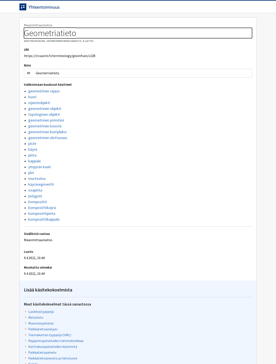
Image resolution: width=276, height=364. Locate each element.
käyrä (32, 168)
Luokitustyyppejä (188, 68)
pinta (32, 174)
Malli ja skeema (187, 224)
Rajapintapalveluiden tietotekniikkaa (203, 97)
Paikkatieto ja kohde (191, 132)
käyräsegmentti (41, 203)
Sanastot (26, 32)
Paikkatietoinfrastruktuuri (195, 213)
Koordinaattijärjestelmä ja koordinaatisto (207, 219)
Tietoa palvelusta (82, 21)
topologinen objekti (44, 133)
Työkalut (50, 21)
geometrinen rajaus (44, 110)
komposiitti (37, 221)
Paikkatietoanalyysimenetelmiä (199, 144)
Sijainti (181, 201)
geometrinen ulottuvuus (47, 157)
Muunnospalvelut (188, 80)
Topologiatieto (187, 166)
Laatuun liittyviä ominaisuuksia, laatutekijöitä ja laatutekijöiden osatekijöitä (211, 152)
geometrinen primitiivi (46, 139)
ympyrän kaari (39, 186)
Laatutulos (184, 127)
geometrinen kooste (44, 145)
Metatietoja (184, 160)
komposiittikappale (44, 238)
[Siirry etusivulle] (53, 8)
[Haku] (150, 8)
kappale (34, 180)
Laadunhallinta (187, 207)
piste (32, 163)
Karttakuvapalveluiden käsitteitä (200, 103)
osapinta (35, 209)
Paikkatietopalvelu (190, 109)
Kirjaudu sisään (239, 8)
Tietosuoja (69, 352)
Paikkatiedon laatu (190, 189)
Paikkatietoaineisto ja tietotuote (200, 115)
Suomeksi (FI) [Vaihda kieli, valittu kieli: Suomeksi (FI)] (174, 8)
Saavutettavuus (103, 352)
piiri (31, 192)
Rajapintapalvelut (189, 172)
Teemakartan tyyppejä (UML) (197, 92)
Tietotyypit (184, 138)
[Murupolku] (138, 32)
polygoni (35, 215)
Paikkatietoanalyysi (190, 86)
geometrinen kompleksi (47, 151)
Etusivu (26, 21)
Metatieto (183, 74)
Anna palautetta (34, 352)
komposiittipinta (41, 233)
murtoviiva (36, 198)
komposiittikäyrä (42, 227)
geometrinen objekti (44, 128)
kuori (32, 116)
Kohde (180, 121)
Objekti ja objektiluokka (193, 195)
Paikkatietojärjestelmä (193, 230)
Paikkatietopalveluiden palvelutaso (202, 178)
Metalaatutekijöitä (190, 184)
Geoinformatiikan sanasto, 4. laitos (64, 32)
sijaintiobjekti (39, 122)
